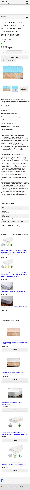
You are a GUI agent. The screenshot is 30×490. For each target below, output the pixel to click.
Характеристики (7, 203)
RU (3, 6)
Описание (5, 96)
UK (0, 6)
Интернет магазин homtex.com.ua (11, 487)
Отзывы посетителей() (10, 226)
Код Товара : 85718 (6, 39)
